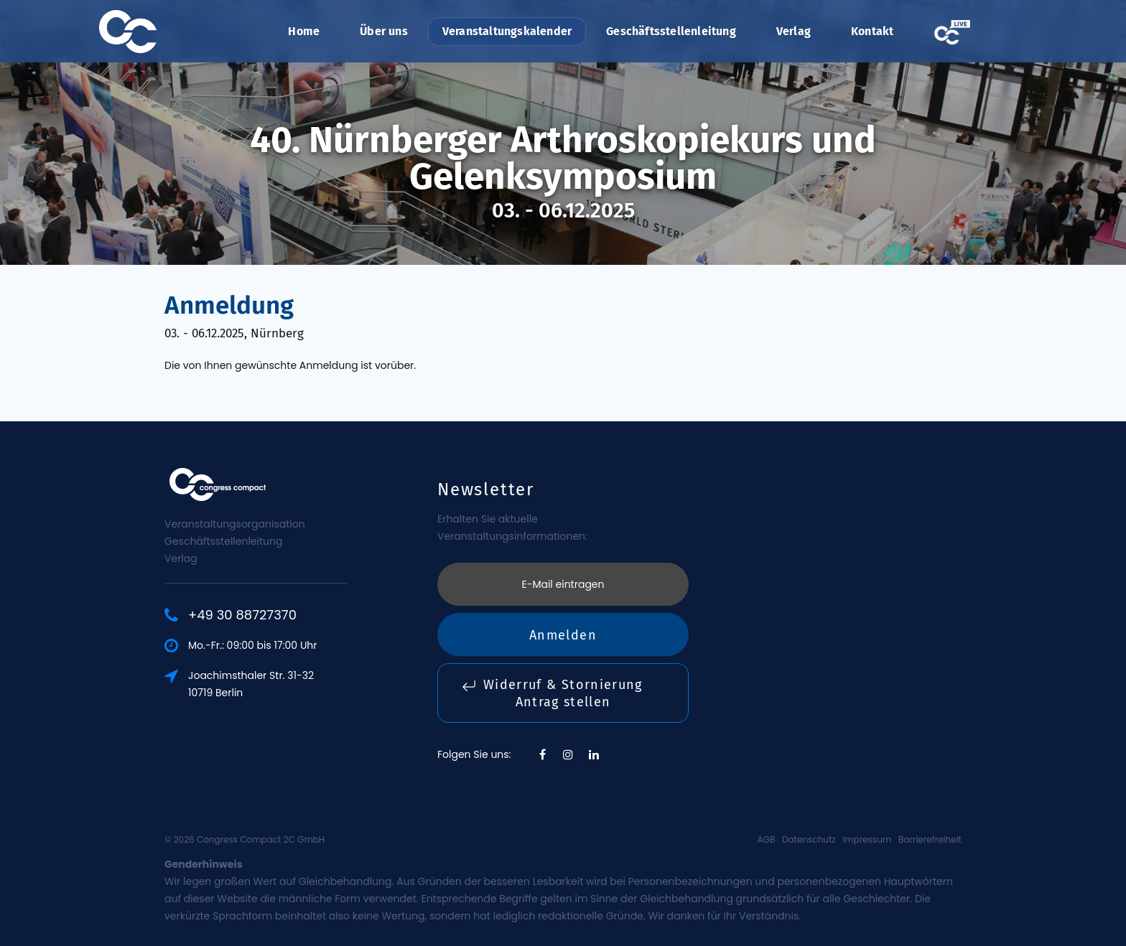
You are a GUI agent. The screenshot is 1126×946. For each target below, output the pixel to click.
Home (304, 31)
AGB (767, 839)
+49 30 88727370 (242, 615)
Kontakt (872, 31)
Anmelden (563, 635)
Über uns (384, 31)
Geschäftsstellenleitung (671, 31)
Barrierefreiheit (930, 839)
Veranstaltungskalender (507, 31)
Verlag (793, 31)
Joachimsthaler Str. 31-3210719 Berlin (251, 684)
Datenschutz (809, 839)
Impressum (866, 839)
